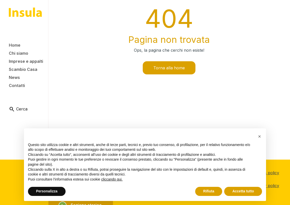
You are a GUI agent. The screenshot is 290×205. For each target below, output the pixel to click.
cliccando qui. (112, 179)
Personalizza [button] (46, 191)
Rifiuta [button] (208, 191)
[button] (259, 136)
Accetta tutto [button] (243, 191)
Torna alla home (169, 67)
